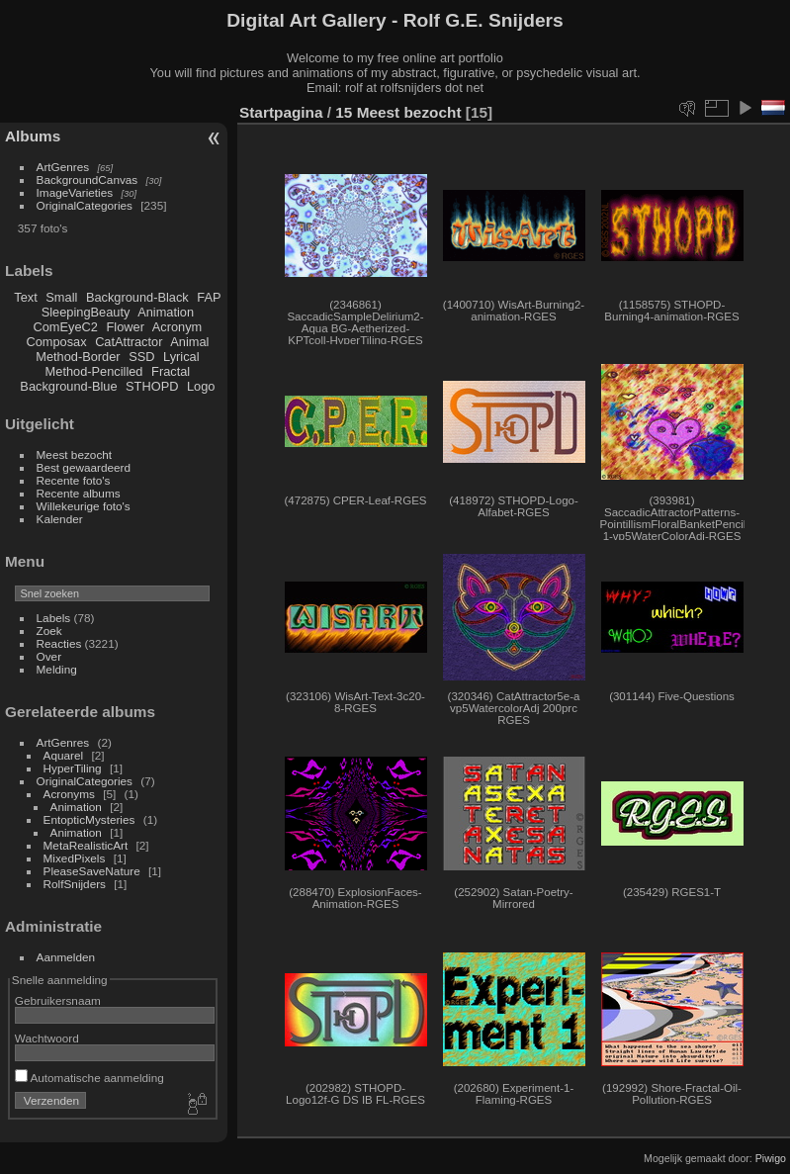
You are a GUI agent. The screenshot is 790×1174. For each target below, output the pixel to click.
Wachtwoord (47, 1038)
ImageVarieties (75, 192)
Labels (54, 617)
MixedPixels (75, 858)
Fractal (170, 371)
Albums (32, 136)
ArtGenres (63, 166)
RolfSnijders (75, 883)
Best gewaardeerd (84, 467)
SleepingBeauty (86, 312)
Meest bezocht (75, 454)
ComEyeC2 (66, 326)
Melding (57, 669)
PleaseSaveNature (92, 870)
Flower (125, 326)
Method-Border (78, 356)
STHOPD (152, 386)
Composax (56, 341)
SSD (141, 356)
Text (25, 297)
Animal (189, 341)
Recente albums (79, 493)
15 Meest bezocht (398, 112)
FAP (208, 297)
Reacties (59, 643)
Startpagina (281, 112)
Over (49, 656)
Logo (201, 386)
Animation (165, 312)
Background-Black (137, 297)
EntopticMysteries (89, 819)
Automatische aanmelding (89, 1077)
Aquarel (64, 755)
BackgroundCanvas (87, 179)
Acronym (177, 326)
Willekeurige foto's (84, 505)
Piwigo (770, 1158)
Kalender (60, 518)
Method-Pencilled (94, 371)
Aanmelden (66, 956)
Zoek (49, 630)
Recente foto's (74, 480)
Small (61, 297)
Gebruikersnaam (58, 1000)
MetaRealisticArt (86, 845)
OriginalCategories (84, 205)
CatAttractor (128, 341)
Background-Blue (68, 386)
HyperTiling (73, 768)
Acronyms (69, 793)
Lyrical (181, 356)
